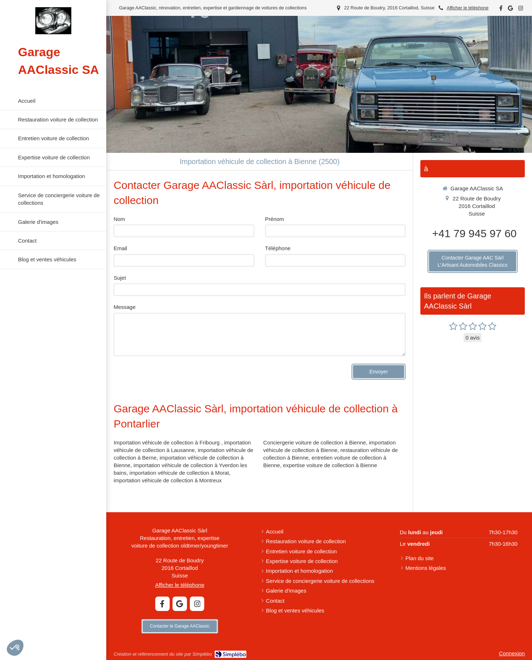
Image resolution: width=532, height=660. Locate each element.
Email (120, 248)
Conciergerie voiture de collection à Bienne (314, 442)
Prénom (274, 219)
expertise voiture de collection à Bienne (330, 465)
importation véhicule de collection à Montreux (167, 480)
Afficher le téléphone (467, 7)
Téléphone (278, 248)
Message (124, 307)
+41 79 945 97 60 (474, 233)
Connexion (512, 653)
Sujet (119, 278)
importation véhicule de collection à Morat (179, 473)
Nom (119, 219)
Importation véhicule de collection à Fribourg (167, 442)
